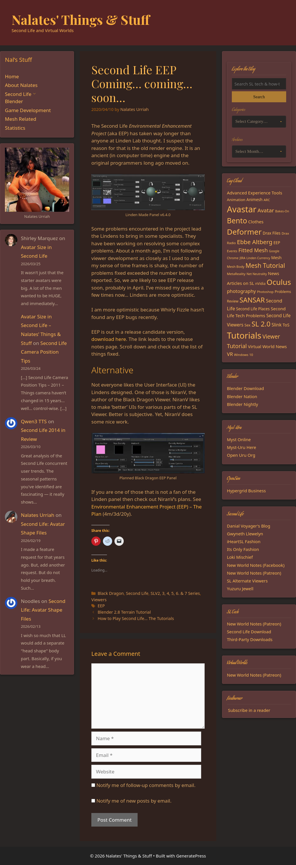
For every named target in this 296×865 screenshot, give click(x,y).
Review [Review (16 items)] (232, 301)
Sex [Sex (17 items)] (248, 325)
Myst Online (239, 439)
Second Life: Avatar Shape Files (43, 610)
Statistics (15, 128)
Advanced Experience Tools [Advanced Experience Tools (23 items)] (254, 193)
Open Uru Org (241, 455)
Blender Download (245, 388)
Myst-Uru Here (241, 447)
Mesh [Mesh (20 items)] (276, 257)
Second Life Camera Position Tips (44, 352)
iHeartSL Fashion (243, 541)
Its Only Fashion (243, 549)
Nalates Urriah (37, 515)
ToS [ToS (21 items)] (286, 325)
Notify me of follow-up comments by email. (145, 785)
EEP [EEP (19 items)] (276, 242)
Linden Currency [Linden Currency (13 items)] (258, 258)
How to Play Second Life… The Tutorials (136, 618)
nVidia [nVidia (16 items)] (260, 283)
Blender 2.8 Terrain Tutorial (124, 612)
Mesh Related (20, 119)
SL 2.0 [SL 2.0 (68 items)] (260, 323)
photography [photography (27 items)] (241, 291)
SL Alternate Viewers (247, 581)
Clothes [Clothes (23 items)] (256, 221)
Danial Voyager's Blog (248, 526)
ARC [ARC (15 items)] (267, 200)
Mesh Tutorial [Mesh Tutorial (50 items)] (265, 265)
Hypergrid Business (246, 490)
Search (259, 96)
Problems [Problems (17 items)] (283, 291)
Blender (14, 101)
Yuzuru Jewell (240, 588)
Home (12, 76)
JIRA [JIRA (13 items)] (242, 258)
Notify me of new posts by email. (133, 800)
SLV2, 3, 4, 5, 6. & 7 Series (175, 593)
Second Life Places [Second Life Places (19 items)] (253, 308)
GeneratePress (191, 856)
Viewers (99, 599)
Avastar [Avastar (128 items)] (241, 209)
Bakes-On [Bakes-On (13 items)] (282, 211)
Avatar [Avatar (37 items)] (266, 210)
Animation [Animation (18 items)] (236, 199)
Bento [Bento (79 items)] (237, 220)
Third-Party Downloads (250, 639)
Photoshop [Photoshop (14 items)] (265, 291)
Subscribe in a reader (249, 710)
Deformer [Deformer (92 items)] (244, 232)
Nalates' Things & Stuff (81, 19)
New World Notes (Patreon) (254, 573)
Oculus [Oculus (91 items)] (279, 282)
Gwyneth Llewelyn (245, 534)
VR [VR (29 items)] (230, 354)
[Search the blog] (259, 84)
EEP (101, 605)
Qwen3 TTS (34, 421)
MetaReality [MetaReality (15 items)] (236, 274)
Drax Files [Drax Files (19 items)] (272, 233)
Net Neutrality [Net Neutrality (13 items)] (257, 274)
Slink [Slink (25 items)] (276, 325)
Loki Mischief (240, 557)
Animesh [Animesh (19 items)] (255, 199)
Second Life (137, 593)
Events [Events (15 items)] (232, 251)
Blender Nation (242, 396)
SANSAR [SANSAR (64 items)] (252, 300)
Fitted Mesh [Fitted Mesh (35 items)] (253, 250)
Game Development (28, 110)
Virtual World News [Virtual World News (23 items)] (267, 346)
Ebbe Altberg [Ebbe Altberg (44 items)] (254, 242)
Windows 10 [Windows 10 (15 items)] (243, 354)
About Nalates (21, 85)
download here (108, 339)
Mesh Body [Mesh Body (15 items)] (235, 266)
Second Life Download (249, 631)
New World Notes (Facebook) (255, 565)
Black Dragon (111, 593)
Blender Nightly (242, 404)
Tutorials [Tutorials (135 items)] (244, 335)
